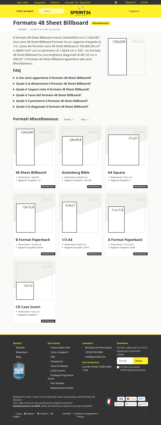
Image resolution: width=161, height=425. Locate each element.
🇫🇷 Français (42, 413)
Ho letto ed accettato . (133, 368)
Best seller (21, 2)
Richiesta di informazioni (97, 347)
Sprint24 (80, 12)
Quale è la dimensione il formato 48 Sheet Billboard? (53, 83)
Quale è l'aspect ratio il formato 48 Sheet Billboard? (52, 89)
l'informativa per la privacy (132, 370)
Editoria (53, 2)
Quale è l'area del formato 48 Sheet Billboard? (48, 95)
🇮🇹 (117, 2)
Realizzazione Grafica (60, 387)
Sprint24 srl (18, 396)
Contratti (66, 413)
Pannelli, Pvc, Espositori (76, 2)
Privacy (80, 416)
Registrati (129, 2)
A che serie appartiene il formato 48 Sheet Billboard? (53, 78)
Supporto (134, 11)
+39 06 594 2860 (92, 352)
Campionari (55, 361)
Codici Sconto (56, 370)
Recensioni (20, 352)
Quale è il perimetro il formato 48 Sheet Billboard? (52, 101)
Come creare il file (59, 347)
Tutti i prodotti (24, 11)
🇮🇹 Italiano (29, 413)
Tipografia (38, 2)
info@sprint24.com (94, 356)
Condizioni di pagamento (85, 413)
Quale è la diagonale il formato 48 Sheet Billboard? (52, 106)
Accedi (143, 2)
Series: (68, 119)
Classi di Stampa (58, 366)
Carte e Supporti (58, 352)
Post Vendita (56, 383)
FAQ (51, 356)
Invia (140, 361)
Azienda (19, 347)
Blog (17, 356)
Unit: (84, 119)
